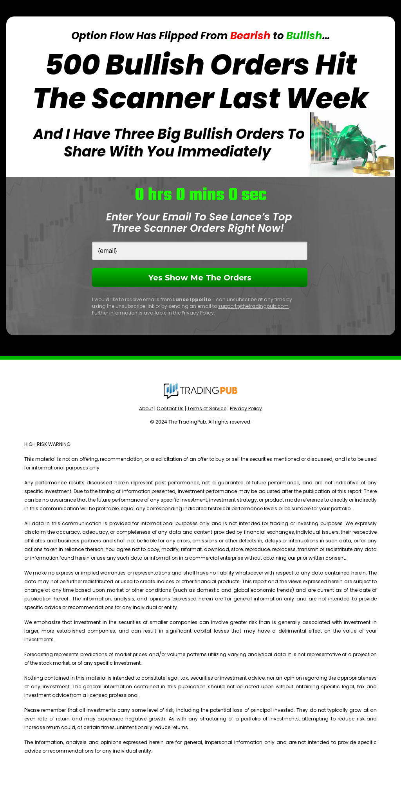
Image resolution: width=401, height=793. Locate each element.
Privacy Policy (246, 408)
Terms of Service (206, 408)
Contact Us (170, 408)
